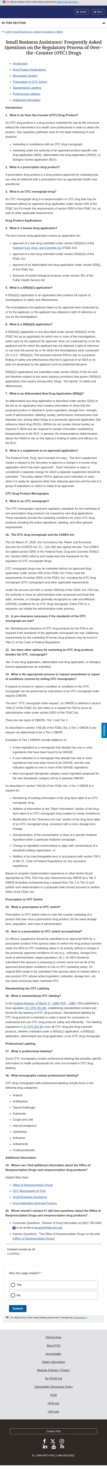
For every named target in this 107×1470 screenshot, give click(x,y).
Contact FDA (53, 1431)
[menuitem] (53, 1253)
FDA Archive (53, 1337)
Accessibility (53, 1353)
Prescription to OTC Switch (30, 81)
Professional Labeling (26, 93)
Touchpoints (79, 1317)
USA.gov (53, 1411)
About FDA (53, 1345)
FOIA (53, 1395)
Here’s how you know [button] (68, 2)
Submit (18, 1308)
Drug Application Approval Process (35, 1203)
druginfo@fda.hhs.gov (48, 1227)
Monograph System (25, 75)
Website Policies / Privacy (53, 1370)
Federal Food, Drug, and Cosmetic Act (37, 247)
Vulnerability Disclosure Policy (53, 1386)
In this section (14, 22)
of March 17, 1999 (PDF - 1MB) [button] (44, 1003)
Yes (19, 1285)
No (19, 1295)
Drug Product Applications (29, 69)
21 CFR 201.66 (36, 1008)
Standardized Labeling (27, 87)
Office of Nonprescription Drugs (33, 1185)
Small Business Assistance (30, 1197)
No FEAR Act (53, 1378)
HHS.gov (53, 1403)
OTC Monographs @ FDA (29, 1191)
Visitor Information (53, 1362)
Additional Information (27, 100)
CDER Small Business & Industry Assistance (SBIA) (34, 31)
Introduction (20, 63)
